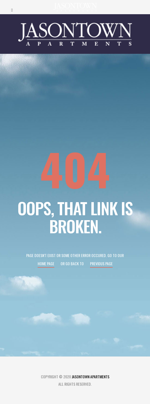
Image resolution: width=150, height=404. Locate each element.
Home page (46, 263)
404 (75, 168)
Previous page (101, 263)
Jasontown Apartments (90, 376)
